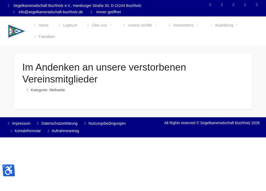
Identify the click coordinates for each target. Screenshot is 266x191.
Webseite (57, 90)
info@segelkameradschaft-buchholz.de (51, 12)
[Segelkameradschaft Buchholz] (17, 31)
